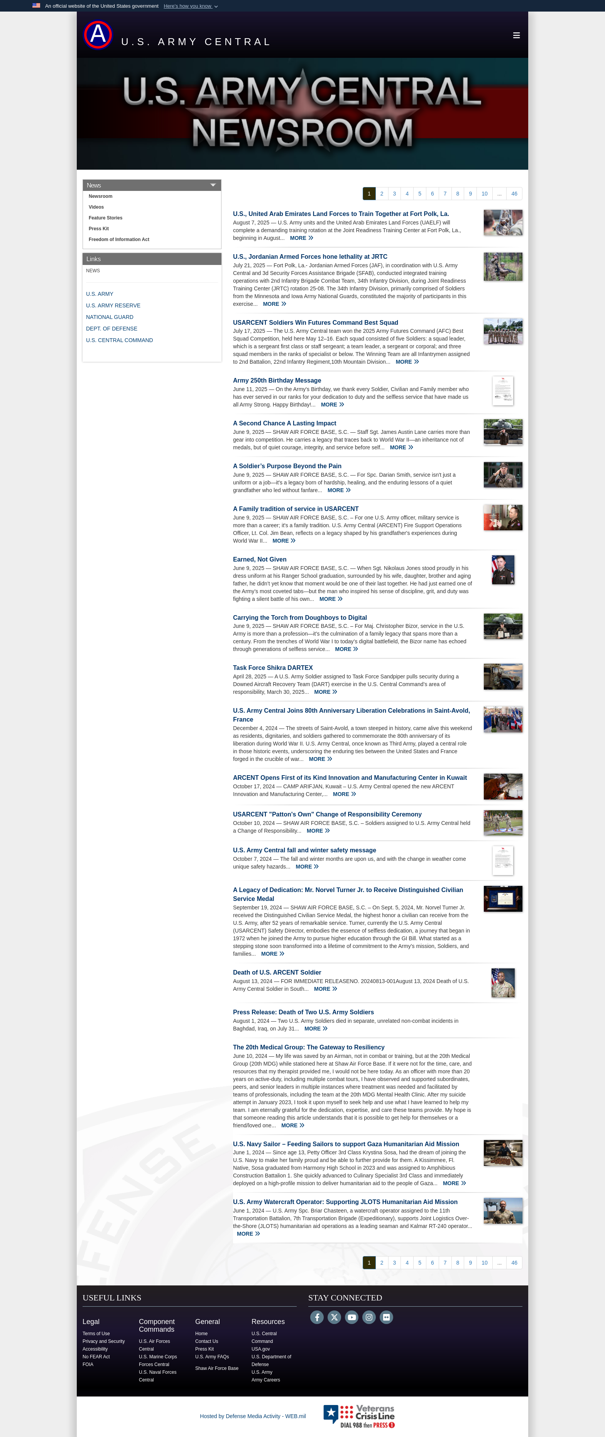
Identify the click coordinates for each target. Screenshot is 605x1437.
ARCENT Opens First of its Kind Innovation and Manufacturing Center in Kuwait (350, 777)
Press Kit (99, 228)
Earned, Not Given (260, 559)
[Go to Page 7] (445, 193)
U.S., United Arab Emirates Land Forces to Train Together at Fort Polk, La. (341, 214)
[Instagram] (369, 1318)
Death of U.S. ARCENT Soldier (277, 972)
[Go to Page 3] (394, 193)
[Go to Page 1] (369, 193)
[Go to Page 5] (419, 193)
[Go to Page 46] (514, 193)
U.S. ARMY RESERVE (113, 305)
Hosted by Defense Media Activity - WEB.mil (253, 1416)
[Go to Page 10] (485, 193)
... (499, 194)
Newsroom (100, 196)
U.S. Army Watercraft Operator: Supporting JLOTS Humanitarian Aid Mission (345, 1202)
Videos (96, 207)
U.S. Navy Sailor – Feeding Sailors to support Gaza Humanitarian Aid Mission (346, 1144)
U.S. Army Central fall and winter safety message (304, 850)
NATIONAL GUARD (110, 317)
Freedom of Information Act (119, 239)
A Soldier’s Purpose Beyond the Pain (287, 466)
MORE (301, 238)
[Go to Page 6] (432, 193)
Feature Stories (105, 218)
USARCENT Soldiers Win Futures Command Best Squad (315, 322)
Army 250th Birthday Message (277, 380)
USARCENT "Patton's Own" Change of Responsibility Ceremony (327, 814)
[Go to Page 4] (407, 193)
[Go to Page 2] (382, 193)
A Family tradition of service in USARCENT (296, 509)
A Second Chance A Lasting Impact (284, 423)
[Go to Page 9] (470, 193)
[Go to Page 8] (458, 193)
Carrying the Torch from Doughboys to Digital (300, 617)
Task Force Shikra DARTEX (273, 668)
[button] (192, 6)
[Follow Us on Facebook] (317, 1318)
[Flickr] (386, 1318)
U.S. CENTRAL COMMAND (119, 340)
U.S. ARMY (99, 294)
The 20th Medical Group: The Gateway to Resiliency (309, 1047)
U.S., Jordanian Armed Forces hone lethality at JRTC (310, 256)
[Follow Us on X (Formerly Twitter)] (334, 1318)
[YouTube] (351, 1318)
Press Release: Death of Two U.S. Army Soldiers (303, 1012)
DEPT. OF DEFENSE (111, 329)
